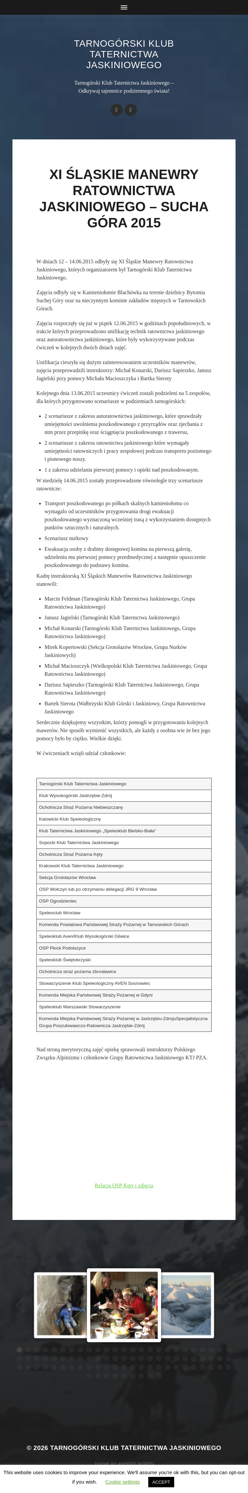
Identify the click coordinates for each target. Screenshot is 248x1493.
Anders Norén (136, 1463)
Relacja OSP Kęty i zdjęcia (124, 1185)
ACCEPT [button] (161, 1482)
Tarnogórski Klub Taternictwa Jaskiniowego (124, 54)
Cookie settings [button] (122, 1482)
